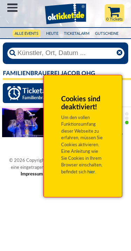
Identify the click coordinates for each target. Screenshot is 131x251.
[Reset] (119, 53)
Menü (12, 7)
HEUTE (52, 33)
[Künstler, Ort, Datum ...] (65, 53)
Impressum (32, 174)
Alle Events (26, 33)
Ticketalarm (76, 33)
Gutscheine (106, 33)
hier (91, 171)
